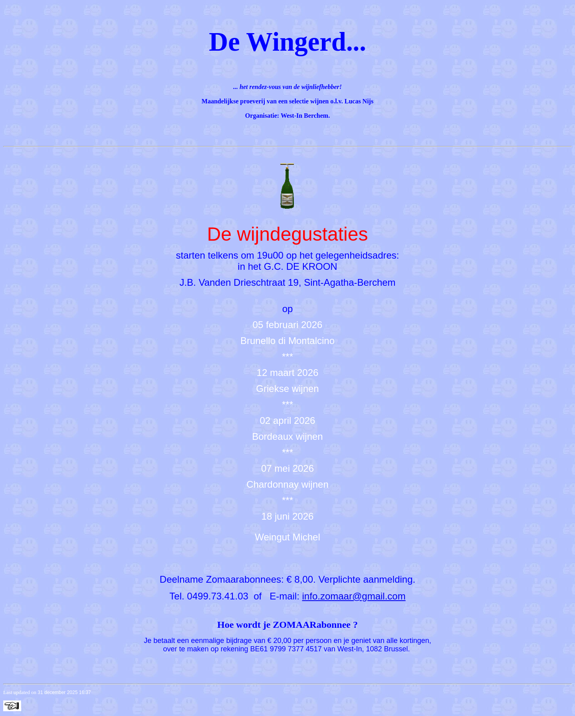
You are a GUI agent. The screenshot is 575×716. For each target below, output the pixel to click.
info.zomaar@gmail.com (354, 596)
